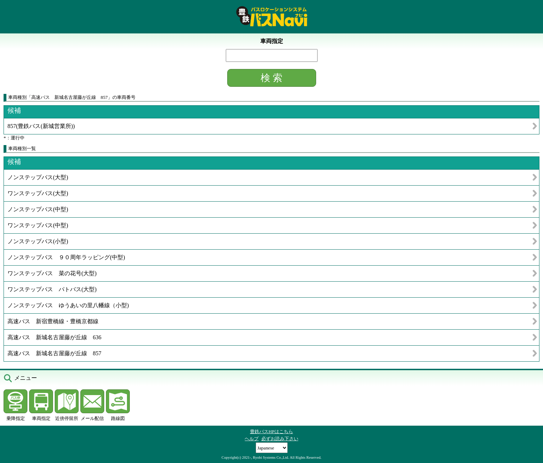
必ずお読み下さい (279, 438)
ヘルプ (252, 438)
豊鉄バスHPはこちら (271, 431)
